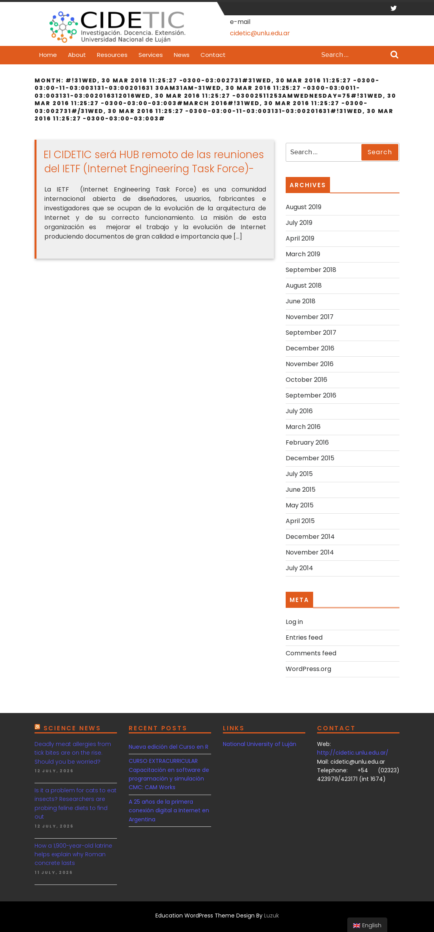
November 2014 (310, 552)
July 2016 (299, 411)
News (182, 55)
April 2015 (300, 520)
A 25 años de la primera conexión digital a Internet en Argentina (169, 810)
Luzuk (271, 915)
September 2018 (311, 269)
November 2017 (310, 316)
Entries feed (304, 637)
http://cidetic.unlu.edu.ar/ (352, 753)
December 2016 (310, 348)
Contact (213, 55)
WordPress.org (308, 668)
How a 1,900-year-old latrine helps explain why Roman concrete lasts (73, 854)
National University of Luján (259, 744)
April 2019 (300, 238)
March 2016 (303, 426)
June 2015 (300, 489)
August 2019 (303, 207)
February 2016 (307, 442)
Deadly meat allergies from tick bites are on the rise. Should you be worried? (73, 753)
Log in (294, 621)
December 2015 (310, 458)
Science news (73, 728)
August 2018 (304, 285)
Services (151, 55)
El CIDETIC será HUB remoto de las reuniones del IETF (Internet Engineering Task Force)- (154, 162)
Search (394, 55)
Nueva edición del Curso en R (168, 747)
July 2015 (299, 473)
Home (48, 55)
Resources (112, 55)
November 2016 (310, 363)
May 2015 (300, 505)
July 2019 (299, 222)
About (77, 55)
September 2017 (311, 332)
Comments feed (311, 653)
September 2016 (311, 395)
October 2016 (306, 379)
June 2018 (300, 301)
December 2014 (310, 536)
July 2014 (299, 568)
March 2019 (303, 254)
